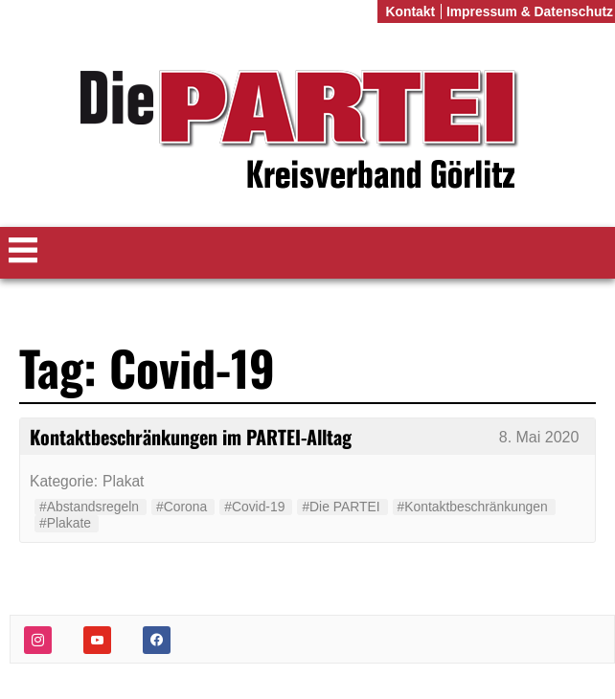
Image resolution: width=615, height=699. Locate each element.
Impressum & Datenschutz (529, 11)
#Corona (181, 506)
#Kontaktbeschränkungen (473, 506)
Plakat (123, 481)
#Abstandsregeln (89, 506)
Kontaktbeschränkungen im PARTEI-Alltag (191, 436)
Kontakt (410, 11)
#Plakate (65, 522)
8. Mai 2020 (539, 437)
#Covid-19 (254, 506)
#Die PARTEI (340, 506)
